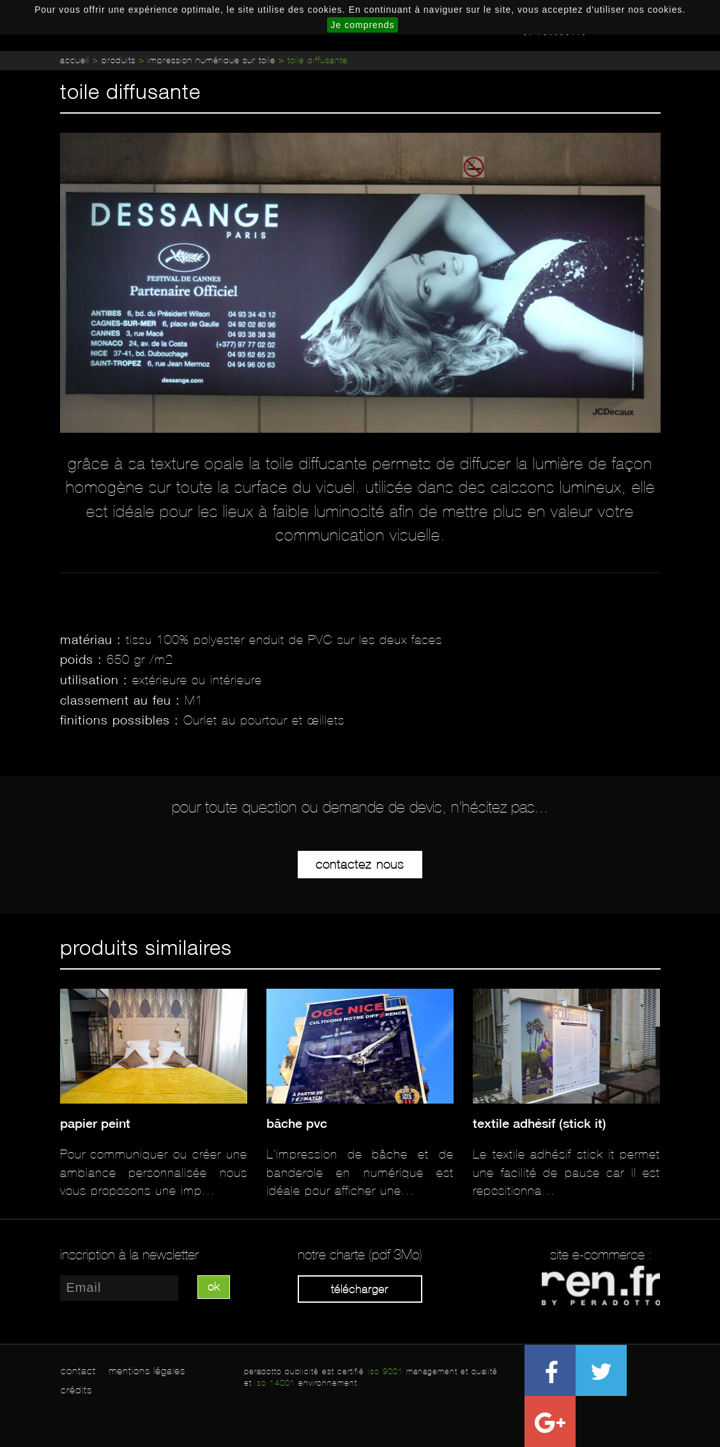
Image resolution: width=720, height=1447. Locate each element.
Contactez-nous (360, 864)
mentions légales (147, 1370)
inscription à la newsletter (129, 1255)
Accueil (74, 60)
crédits (76, 1389)
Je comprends (363, 25)
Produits (118, 60)
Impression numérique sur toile (211, 60)
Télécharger (359, 1289)
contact (78, 1370)
